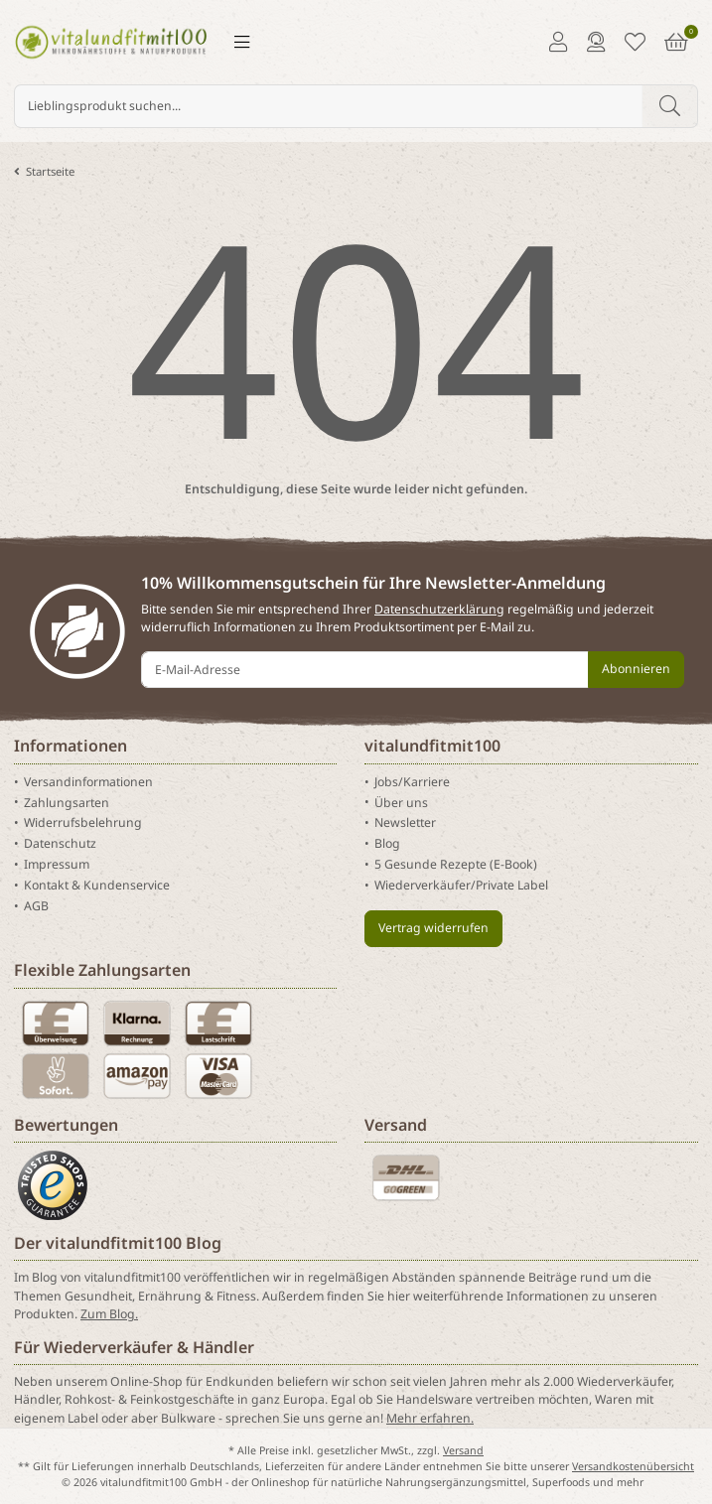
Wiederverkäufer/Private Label (461, 885)
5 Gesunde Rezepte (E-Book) (455, 864)
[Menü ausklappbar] (241, 42)
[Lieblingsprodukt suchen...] (328, 106)
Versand (463, 1450)
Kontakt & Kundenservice (97, 885)
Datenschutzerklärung (439, 609)
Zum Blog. (109, 1313)
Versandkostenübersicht (633, 1466)
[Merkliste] (635, 42)
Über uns (401, 801)
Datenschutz (60, 843)
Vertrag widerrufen (433, 927)
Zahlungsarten (66, 801)
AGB (36, 905)
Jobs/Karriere (412, 781)
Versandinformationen (88, 781)
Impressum (56, 864)
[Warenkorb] (676, 42)
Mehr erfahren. (430, 1418)
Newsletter (405, 822)
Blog (387, 843)
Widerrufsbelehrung (83, 822)
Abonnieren (636, 668)
